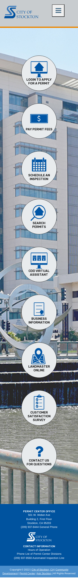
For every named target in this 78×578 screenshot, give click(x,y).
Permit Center (27, 573)
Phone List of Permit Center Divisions (39, 553)
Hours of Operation (39, 549)
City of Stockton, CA (43, 569)
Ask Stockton (44, 573)
